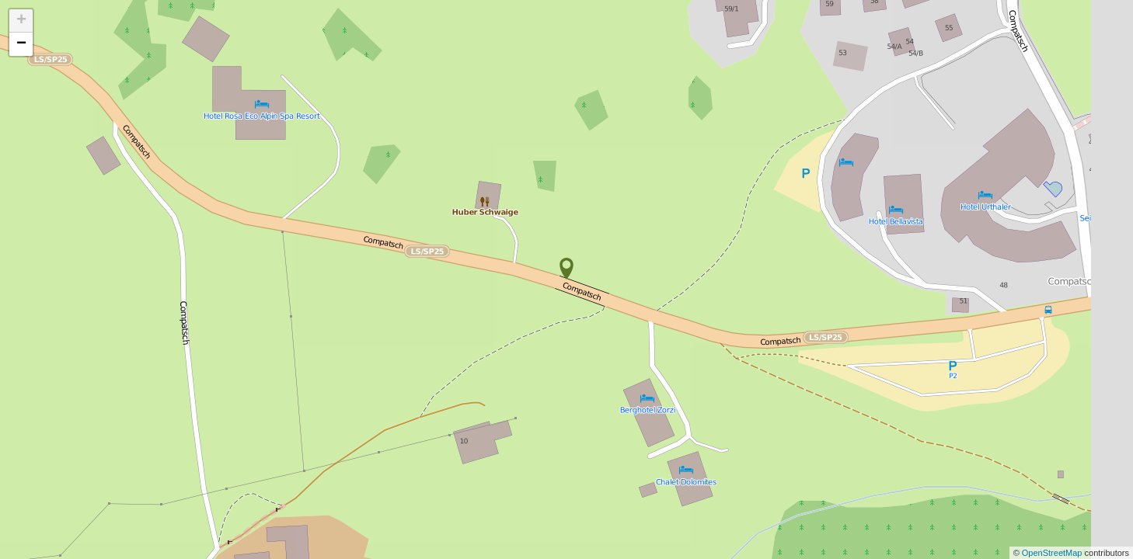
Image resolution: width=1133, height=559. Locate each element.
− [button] (21, 44)
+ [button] (21, 21)
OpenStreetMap (1053, 552)
